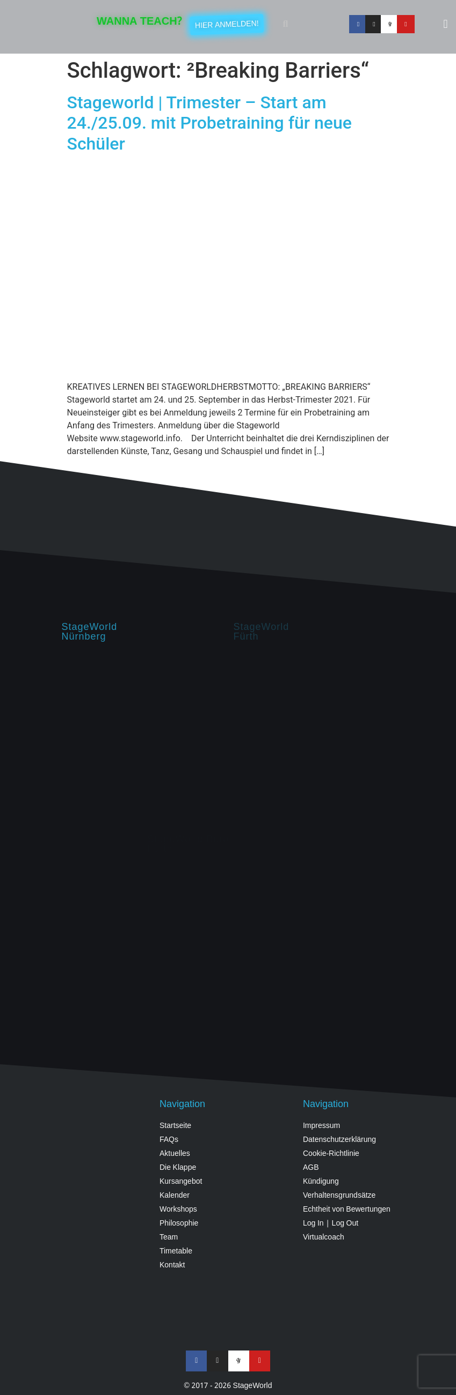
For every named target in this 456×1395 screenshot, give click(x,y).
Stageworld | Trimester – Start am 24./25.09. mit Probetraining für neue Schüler (209, 123)
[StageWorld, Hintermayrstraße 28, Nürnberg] (142, 737)
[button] (285, 24)
